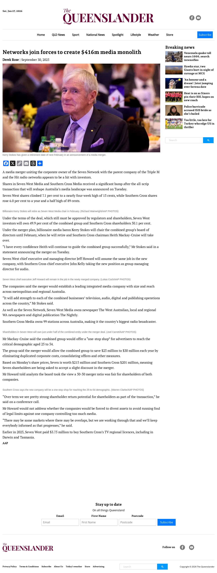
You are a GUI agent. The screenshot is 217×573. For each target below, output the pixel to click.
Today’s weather (74, 566)
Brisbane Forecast (19, 22)
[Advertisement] (81, 472)
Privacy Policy (10, 566)
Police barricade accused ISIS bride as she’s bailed (197, 110)
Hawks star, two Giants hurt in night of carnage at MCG (199, 70)
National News (95, 35)
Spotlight (117, 35)
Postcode (137, 516)
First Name (98, 516)
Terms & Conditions (29, 566)
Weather (153, 35)
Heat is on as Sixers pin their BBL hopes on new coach (199, 97)
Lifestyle (136, 35)
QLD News (58, 35)
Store (169, 35)
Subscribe (205, 35)
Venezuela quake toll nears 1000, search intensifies (197, 56)
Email (60, 516)
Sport (75, 35)
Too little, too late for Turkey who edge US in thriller (199, 123)
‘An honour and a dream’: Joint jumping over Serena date (198, 83)
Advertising (98, 566)
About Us (58, 566)
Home (41, 35)
